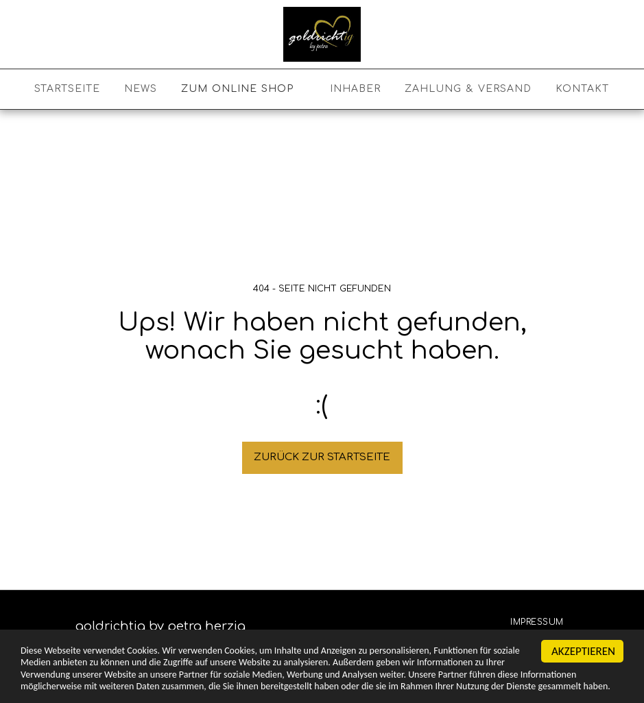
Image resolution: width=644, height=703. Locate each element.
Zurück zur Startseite (322, 457)
